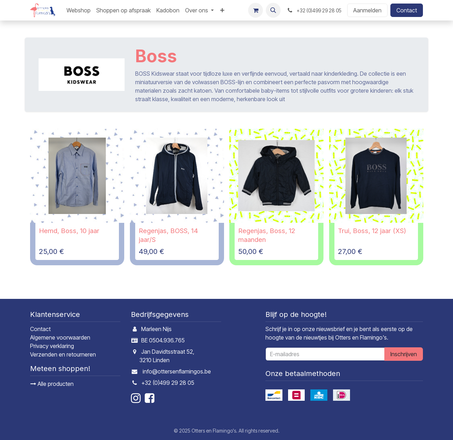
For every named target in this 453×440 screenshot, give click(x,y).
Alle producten (52, 383)
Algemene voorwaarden (60, 337)
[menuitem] (78, 10)
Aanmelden (367, 10)
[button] (273, 10)
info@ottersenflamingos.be (177, 371)
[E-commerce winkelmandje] (255, 10)
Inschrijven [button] (403, 354)
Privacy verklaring (52, 345)
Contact (406, 10)
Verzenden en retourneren (63, 354)
